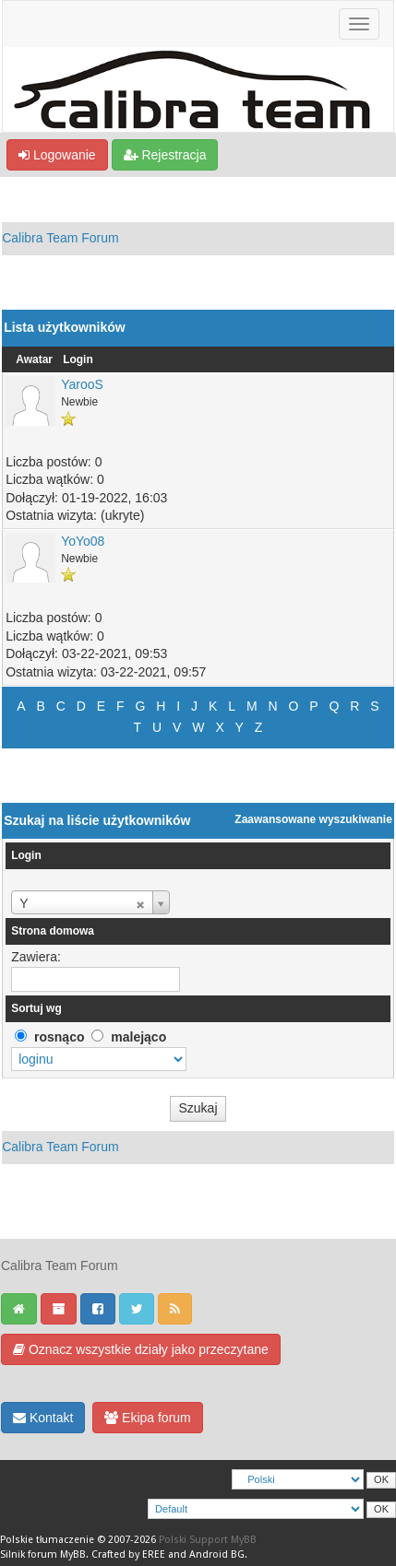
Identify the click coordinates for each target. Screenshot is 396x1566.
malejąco (138, 1037)
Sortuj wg (36, 1008)
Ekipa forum (147, 1417)
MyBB (73, 1554)
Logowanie (57, 154)
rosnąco (59, 1037)
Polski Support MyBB (208, 1540)
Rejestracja (165, 154)
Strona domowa (52, 930)
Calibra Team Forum (60, 237)
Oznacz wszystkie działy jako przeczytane (141, 1349)
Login (78, 359)
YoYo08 (82, 541)
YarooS (82, 384)
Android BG (217, 1554)
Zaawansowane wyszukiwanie (313, 819)
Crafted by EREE (128, 1554)
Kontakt (43, 1417)
